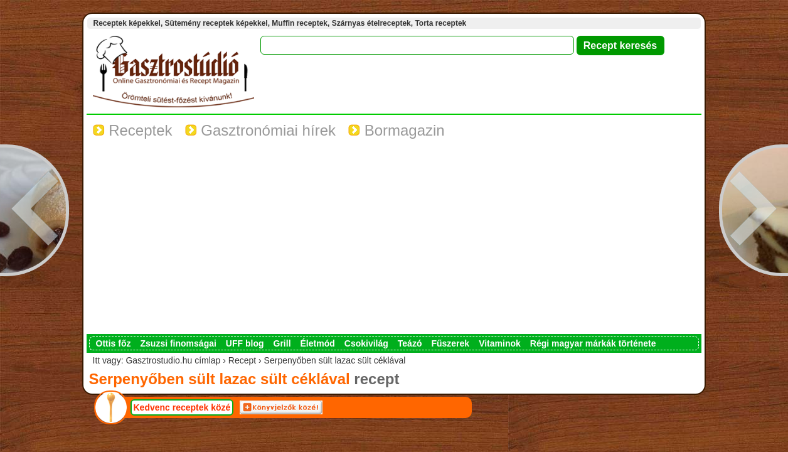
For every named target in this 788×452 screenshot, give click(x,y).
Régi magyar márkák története (593, 343)
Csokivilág (366, 343)
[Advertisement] (394, 240)
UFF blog (245, 343)
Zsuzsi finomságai (178, 343)
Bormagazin (396, 130)
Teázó (410, 343)
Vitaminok (500, 343)
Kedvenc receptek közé (182, 407)
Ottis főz (113, 343)
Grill (282, 343)
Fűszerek (450, 343)
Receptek (133, 130)
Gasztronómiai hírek (260, 130)
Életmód (318, 343)
